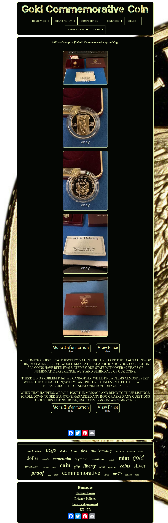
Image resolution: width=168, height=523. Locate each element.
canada (128, 475)
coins (125, 466)
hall (49, 475)
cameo (45, 467)
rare (137, 474)
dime (106, 474)
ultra (54, 468)
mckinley (112, 460)
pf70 (77, 467)
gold (138, 457)
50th (102, 467)
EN (82, 509)
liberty (89, 466)
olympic (81, 459)
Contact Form (85, 493)
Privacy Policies (85, 498)
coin (65, 465)
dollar (32, 458)
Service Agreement (85, 504)
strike (63, 451)
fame (74, 451)
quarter (112, 467)
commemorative (81, 473)
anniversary (101, 450)
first (84, 450)
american (32, 467)
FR (89, 509)
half (56, 474)
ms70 (117, 474)
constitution (98, 459)
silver (140, 466)
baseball (131, 451)
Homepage (85, 487)
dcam (140, 451)
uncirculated (35, 451)
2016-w (120, 451)
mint (124, 458)
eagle (45, 459)
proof (37, 473)
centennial (62, 458)
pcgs (51, 450)
